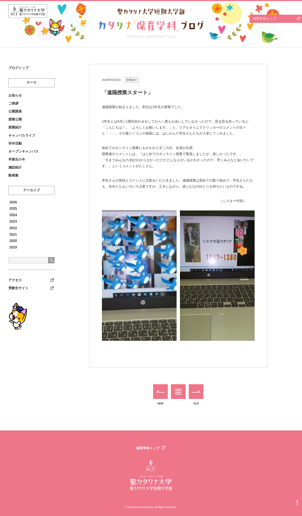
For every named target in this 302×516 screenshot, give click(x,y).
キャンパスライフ (21, 139)
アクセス (15, 287)
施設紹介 (15, 173)
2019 (13, 254)
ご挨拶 (13, 104)
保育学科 (264, 18)
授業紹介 (131, 79)
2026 (13, 208)
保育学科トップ (148, 448)
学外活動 (15, 147)
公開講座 (15, 113)
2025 (13, 215)
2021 (13, 241)
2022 (13, 234)
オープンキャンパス (23, 156)
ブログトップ (18, 68)
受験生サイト (18, 295)
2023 (13, 228)
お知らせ (15, 96)
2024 (13, 221)
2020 (13, 247)
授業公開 (15, 122)
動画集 (13, 182)
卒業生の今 (16, 164)
